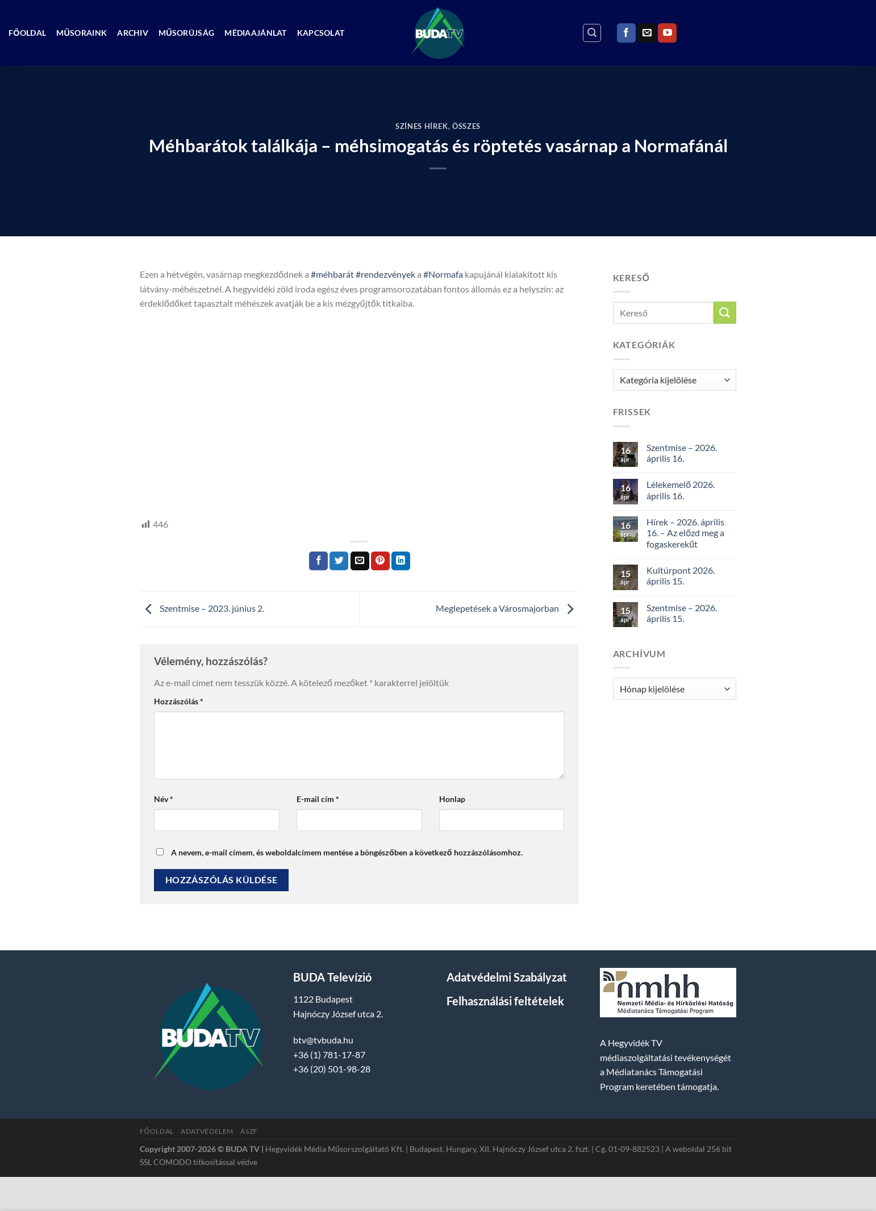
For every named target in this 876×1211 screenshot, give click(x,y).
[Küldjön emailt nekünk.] (646, 33)
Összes (466, 126)
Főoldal (27, 32)
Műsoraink (81, 32)
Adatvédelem (207, 1131)
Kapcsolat (321, 32)
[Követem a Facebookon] (626, 33)
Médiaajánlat (255, 32)
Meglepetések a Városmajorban (507, 608)
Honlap (452, 799)
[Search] (592, 33)
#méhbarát (332, 274)
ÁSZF (248, 1131)
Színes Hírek (421, 126)
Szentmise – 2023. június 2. (202, 608)
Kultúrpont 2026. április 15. (680, 575)
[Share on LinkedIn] (400, 561)
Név (163, 799)
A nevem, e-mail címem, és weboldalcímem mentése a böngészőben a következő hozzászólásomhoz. (347, 852)
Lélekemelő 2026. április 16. (680, 489)
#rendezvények (385, 274)
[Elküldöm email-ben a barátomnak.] (360, 561)
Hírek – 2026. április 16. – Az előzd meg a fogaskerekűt (685, 532)
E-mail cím (318, 799)
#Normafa (443, 274)
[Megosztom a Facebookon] (318, 561)
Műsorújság (186, 32)
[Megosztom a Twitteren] (338, 561)
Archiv (132, 32)
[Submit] (725, 313)
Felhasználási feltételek (505, 1001)
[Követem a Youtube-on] (667, 33)
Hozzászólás (178, 701)
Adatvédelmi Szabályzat (507, 977)
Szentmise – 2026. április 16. (681, 452)
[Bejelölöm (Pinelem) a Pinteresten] (380, 561)
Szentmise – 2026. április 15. (681, 613)
